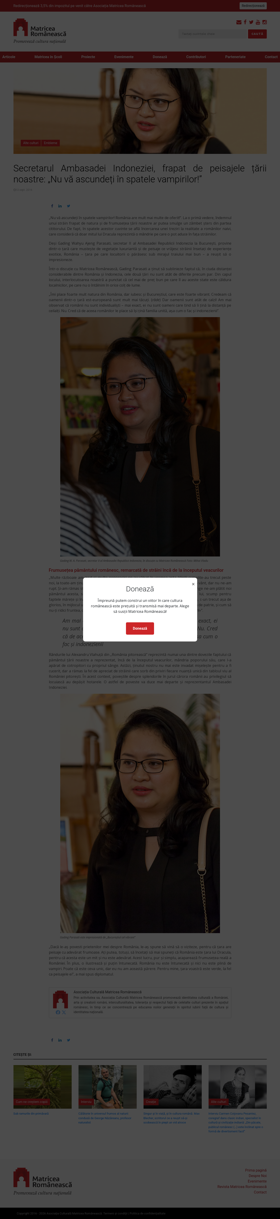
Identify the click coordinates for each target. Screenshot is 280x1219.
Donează (140, 628)
